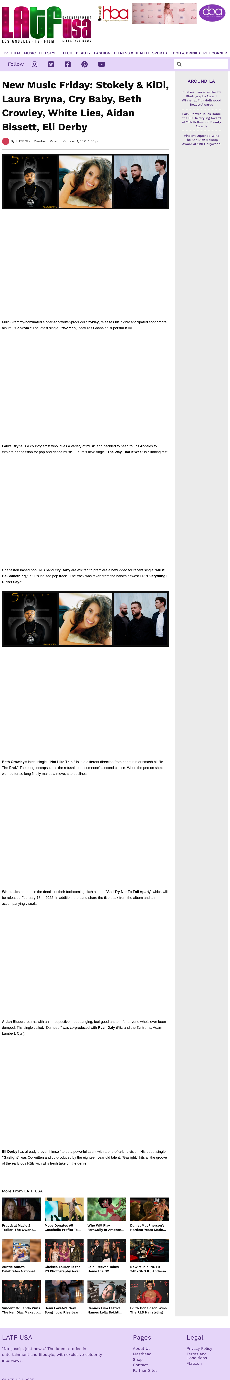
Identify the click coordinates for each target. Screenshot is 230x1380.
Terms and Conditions (197, 1356)
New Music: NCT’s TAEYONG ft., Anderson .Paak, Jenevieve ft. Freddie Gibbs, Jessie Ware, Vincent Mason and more (149, 1269)
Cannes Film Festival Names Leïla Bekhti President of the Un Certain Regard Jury (104, 1310)
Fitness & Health (131, 53)
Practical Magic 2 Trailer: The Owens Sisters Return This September (18, 1227)
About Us (142, 1348)
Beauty (83, 53)
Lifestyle (49, 53)
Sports (159, 53)
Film (15, 53)
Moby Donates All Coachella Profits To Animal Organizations (62, 1227)
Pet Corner (215, 53)
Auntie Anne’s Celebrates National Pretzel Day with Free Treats (19, 1269)
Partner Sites (145, 1370)
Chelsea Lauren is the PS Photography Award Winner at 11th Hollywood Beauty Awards (63, 1269)
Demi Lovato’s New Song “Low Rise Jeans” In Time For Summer (64, 1310)
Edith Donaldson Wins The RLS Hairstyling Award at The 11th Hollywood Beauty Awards (148, 1310)
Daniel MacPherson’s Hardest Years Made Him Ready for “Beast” (148, 1227)
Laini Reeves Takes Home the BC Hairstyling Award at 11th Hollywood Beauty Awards (105, 1269)
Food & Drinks (185, 53)
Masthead (142, 1354)
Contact (140, 1365)
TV (5, 53)
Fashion (102, 53)
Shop (138, 1359)
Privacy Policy (199, 1348)
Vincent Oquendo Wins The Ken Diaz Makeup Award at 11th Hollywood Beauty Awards (21, 1310)
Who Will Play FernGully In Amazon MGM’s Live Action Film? (104, 1227)
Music (30, 53)
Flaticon (194, 1363)
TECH (67, 53)
